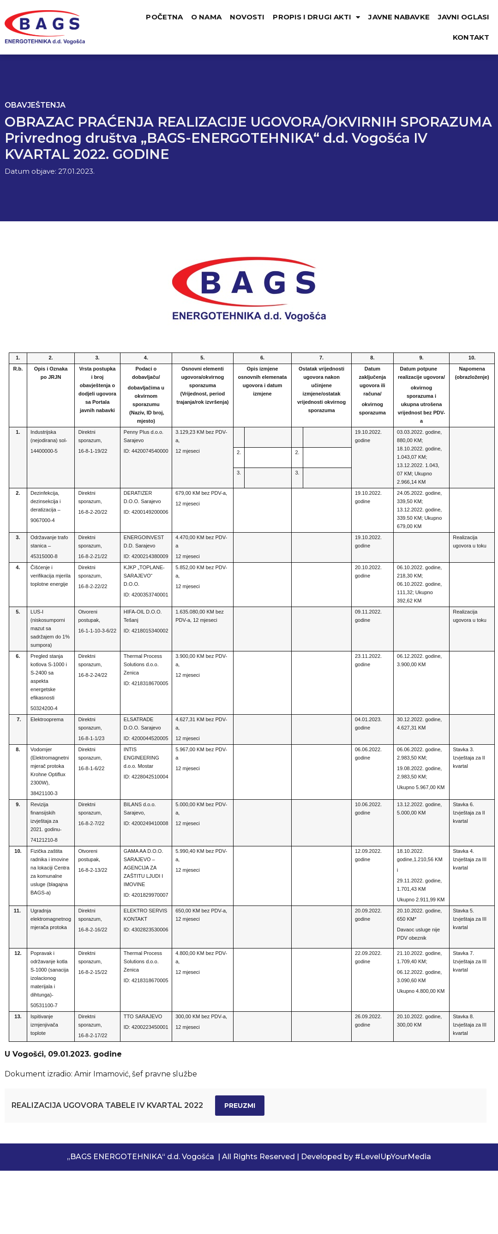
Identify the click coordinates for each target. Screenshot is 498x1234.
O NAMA (206, 16)
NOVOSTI (247, 16)
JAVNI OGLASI (463, 16)
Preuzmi (239, 1105)
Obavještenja (35, 105)
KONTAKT (471, 37)
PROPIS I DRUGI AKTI (316, 17)
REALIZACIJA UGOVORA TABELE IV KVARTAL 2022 (107, 1105)
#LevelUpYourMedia (393, 1156)
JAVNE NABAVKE (398, 16)
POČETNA (164, 16)
